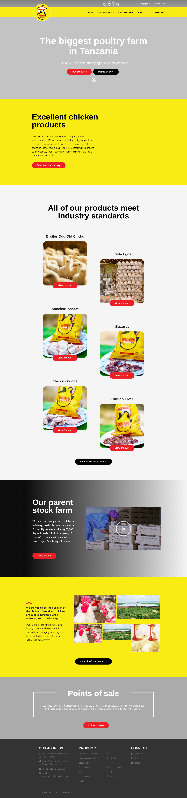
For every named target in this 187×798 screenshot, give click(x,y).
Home (91, 12)
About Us (142, 12)
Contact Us (158, 12)
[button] (79, 72)
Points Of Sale (125, 12)
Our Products (106, 12)
